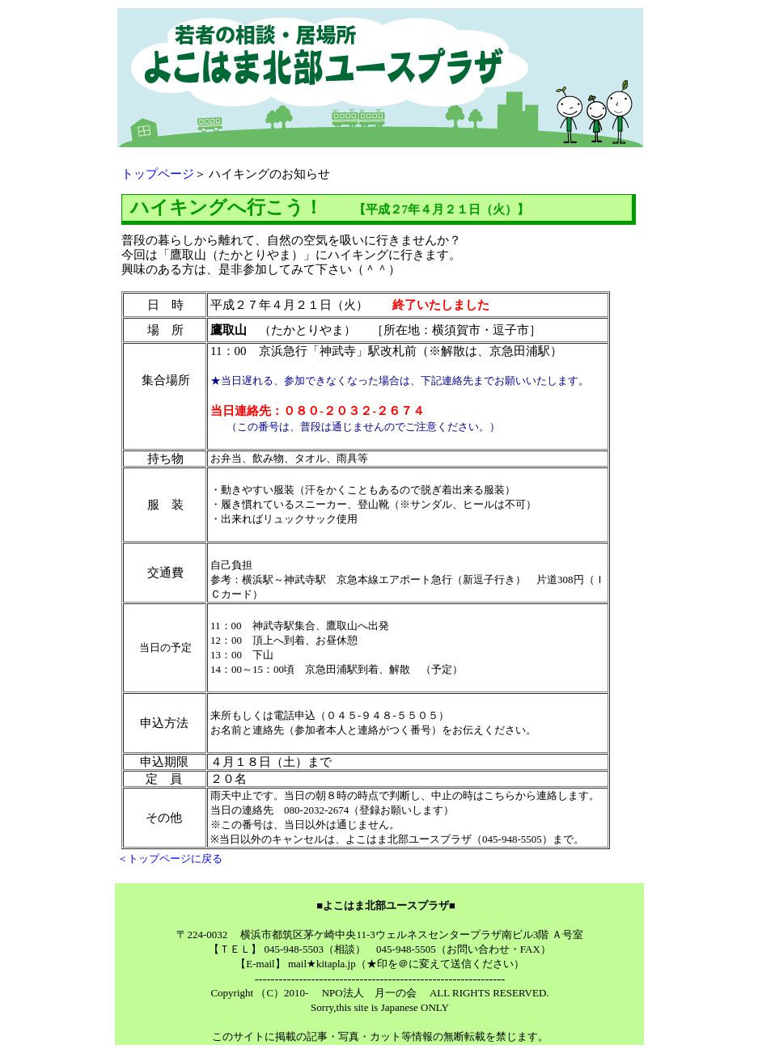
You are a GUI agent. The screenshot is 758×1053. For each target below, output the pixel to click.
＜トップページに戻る (169, 858)
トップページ (157, 173)
